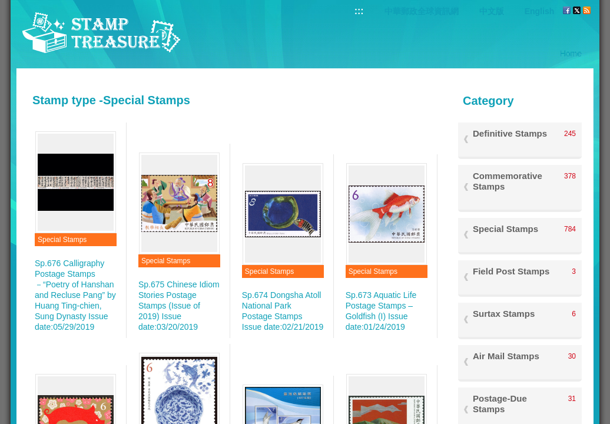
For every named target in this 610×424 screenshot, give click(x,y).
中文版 (491, 11)
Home (571, 53)
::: (359, 11)
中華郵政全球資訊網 (421, 11)
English (540, 11)
